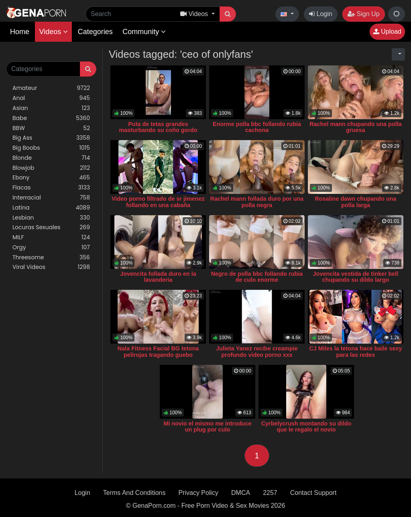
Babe (51, 118)
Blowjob (51, 168)
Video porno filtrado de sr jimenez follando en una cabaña (158, 201)
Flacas (51, 187)
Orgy (51, 247)
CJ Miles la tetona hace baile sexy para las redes (355, 351)
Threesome (51, 257)
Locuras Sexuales (51, 227)
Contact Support (313, 492)
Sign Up (363, 13)
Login (320, 13)
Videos (53, 32)
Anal (51, 98)
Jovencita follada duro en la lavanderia (158, 277)
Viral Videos (51, 267)
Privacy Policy (198, 492)
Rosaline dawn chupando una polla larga (355, 201)
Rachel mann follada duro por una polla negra (257, 201)
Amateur (51, 88)
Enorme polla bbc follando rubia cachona (257, 127)
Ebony (51, 177)
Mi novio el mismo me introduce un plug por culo (207, 426)
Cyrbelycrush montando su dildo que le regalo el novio (306, 426)
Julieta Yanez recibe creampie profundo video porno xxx (257, 351)
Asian (51, 108)
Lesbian (51, 218)
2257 (270, 492)
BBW (51, 128)
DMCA (240, 492)
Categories (95, 32)
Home (19, 32)
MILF (51, 237)
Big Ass (51, 138)
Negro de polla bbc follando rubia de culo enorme (257, 277)
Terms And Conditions (134, 492)
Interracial (51, 197)
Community (144, 32)
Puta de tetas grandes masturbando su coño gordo (158, 127)
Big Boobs (51, 148)
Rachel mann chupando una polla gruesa (355, 127)
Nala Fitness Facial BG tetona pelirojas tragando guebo (158, 351)
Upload (387, 31)
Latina (51, 208)
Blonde (51, 158)
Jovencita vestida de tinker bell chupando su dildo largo (356, 277)
